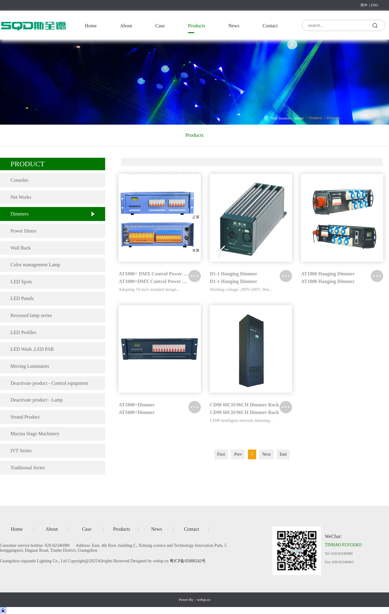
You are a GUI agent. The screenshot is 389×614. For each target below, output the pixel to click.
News (233, 25)
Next (266, 454)
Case (160, 25)
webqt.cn (203, 600)
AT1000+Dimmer (137, 404)
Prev (238, 454)
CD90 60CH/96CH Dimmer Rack (244, 404)
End (283, 454)
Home (91, 25)
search (375, 25)
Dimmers (300, 109)
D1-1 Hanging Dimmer (233, 273)
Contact (270, 25)
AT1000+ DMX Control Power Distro (157, 273)
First (221, 454)
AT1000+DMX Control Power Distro (157, 281)
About (126, 25)
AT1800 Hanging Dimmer (328, 273)
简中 (364, 5)
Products (196, 25)
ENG (374, 5)
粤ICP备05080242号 (188, 561)
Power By (186, 600)
